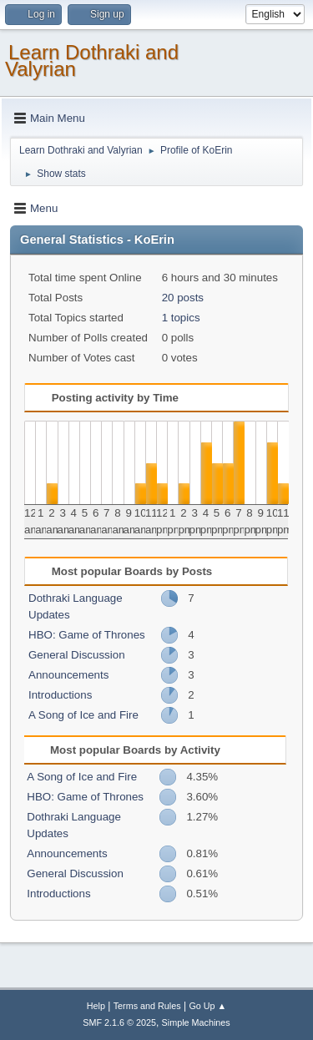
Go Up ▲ (207, 1006)
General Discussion (76, 655)
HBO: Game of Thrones (86, 635)
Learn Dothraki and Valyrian (92, 60)
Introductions (60, 695)
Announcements (68, 675)
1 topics (181, 317)
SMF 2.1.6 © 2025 (119, 1022)
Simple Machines (196, 1022)
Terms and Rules (147, 1006)
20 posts (183, 297)
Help (96, 1006)
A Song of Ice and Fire (83, 715)
